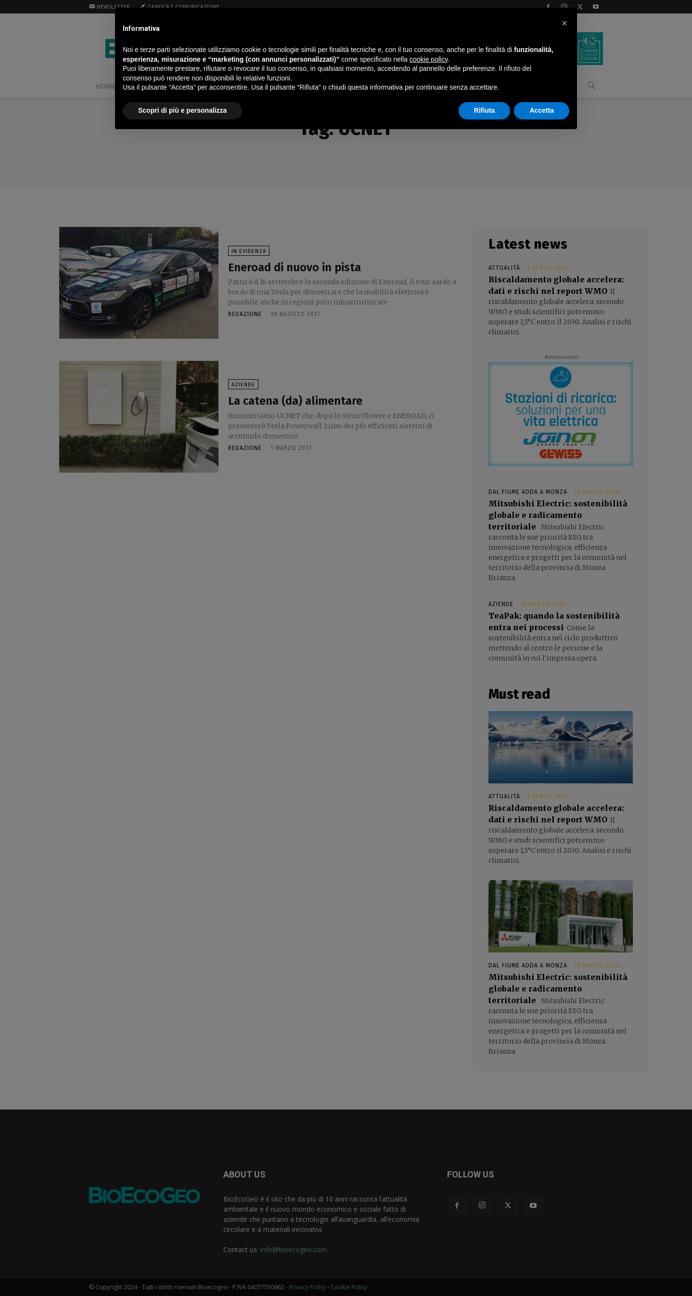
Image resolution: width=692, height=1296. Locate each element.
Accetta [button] (541, 110)
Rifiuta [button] (484, 110)
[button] (564, 23)
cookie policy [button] (429, 59)
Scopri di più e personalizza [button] (182, 110)
